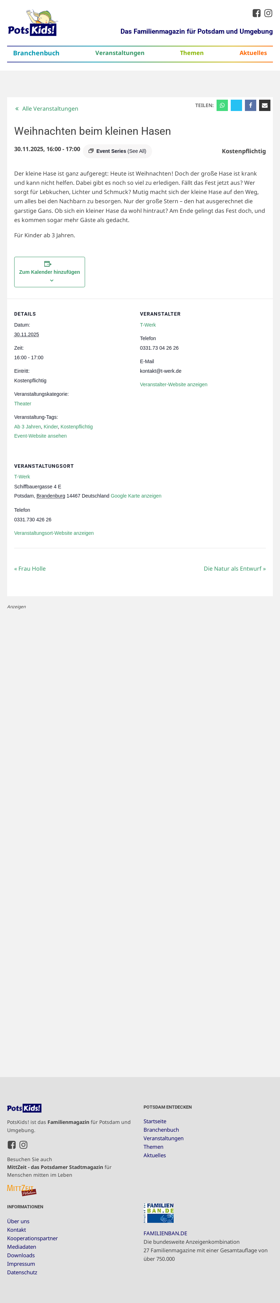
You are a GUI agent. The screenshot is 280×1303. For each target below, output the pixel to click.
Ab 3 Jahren (27, 426)
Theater (22, 403)
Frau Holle (30, 568)
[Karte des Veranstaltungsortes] (228, 499)
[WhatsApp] (222, 105)
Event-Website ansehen (40, 436)
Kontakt (16, 1229)
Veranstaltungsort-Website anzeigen (54, 533)
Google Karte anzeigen (136, 496)
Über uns (18, 1221)
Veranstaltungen (120, 53)
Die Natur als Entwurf (235, 568)
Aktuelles (253, 53)
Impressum (21, 1263)
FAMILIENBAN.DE (165, 1233)
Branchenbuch (36, 53)
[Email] (264, 105)
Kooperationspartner (32, 1238)
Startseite (155, 1121)
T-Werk (148, 325)
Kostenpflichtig (77, 426)
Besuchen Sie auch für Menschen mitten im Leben (59, 1167)
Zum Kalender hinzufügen (49, 272)
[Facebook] (250, 105)
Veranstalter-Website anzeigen (173, 384)
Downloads (21, 1255)
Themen (192, 53)
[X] (236, 105)
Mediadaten (21, 1246)
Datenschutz (22, 1272)
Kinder (51, 426)
